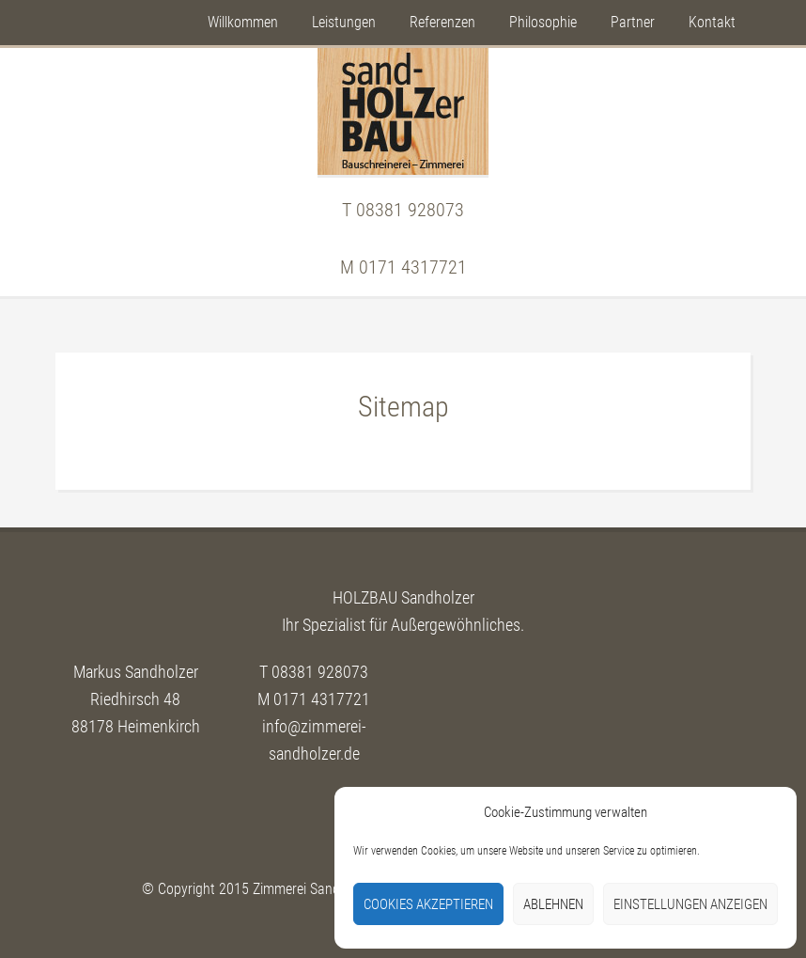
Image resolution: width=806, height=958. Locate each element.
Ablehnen (553, 904)
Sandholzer (403, 111)
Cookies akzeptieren (428, 904)
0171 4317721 (413, 267)
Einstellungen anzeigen (690, 904)
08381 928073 (410, 209)
